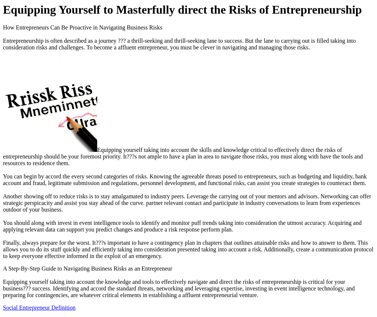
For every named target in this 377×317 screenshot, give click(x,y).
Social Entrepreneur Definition (39, 307)
